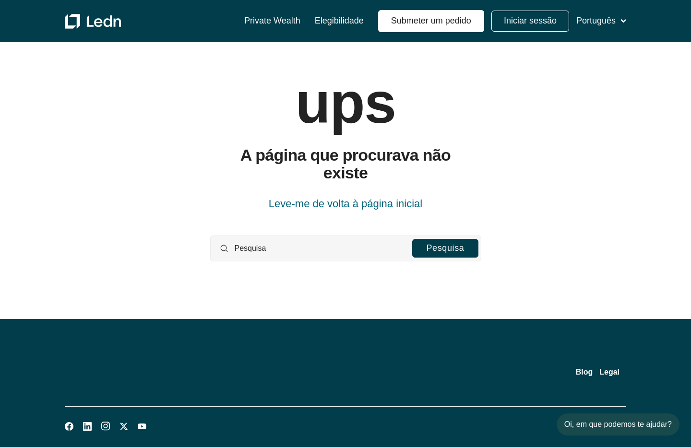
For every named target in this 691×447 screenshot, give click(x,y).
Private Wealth (272, 20)
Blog (584, 372)
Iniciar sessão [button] (530, 20)
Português (601, 20)
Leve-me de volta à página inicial (345, 204)
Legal (609, 372)
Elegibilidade (339, 20)
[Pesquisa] (345, 248)
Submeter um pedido (431, 20)
